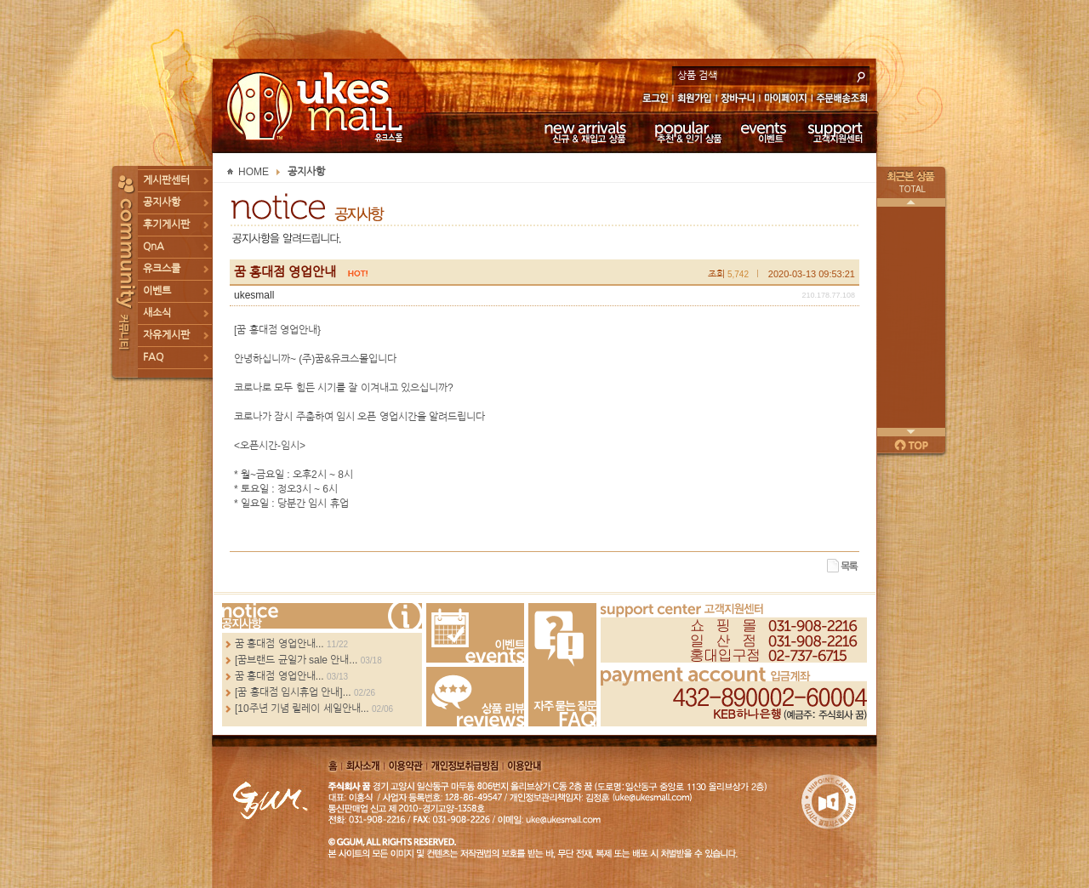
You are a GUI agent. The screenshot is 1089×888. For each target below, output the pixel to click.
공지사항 (161, 202)
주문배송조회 (844, 100)
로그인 (655, 100)
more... (322, 616)
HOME (253, 172)
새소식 (157, 313)
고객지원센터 (836, 132)
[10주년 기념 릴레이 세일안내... (302, 708)
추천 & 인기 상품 (687, 132)
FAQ (153, 357)
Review (475, 696)
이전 (911, 202)
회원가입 (695, 100)
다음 (911, 432)
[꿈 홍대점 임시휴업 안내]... (293, 692)
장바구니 (738, 100)
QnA (153, 247)
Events (475, 633)
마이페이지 (785, 100)
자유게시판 (166, 335)
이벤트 (763, 132)
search (860, 74)
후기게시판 (166, 224)
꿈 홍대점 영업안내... (279, 644)
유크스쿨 (161, 269)
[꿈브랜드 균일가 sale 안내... (296, 660)
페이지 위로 (911, 445)
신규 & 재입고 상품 (583, 132)
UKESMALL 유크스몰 (317, 106)
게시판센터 (166, 180)
